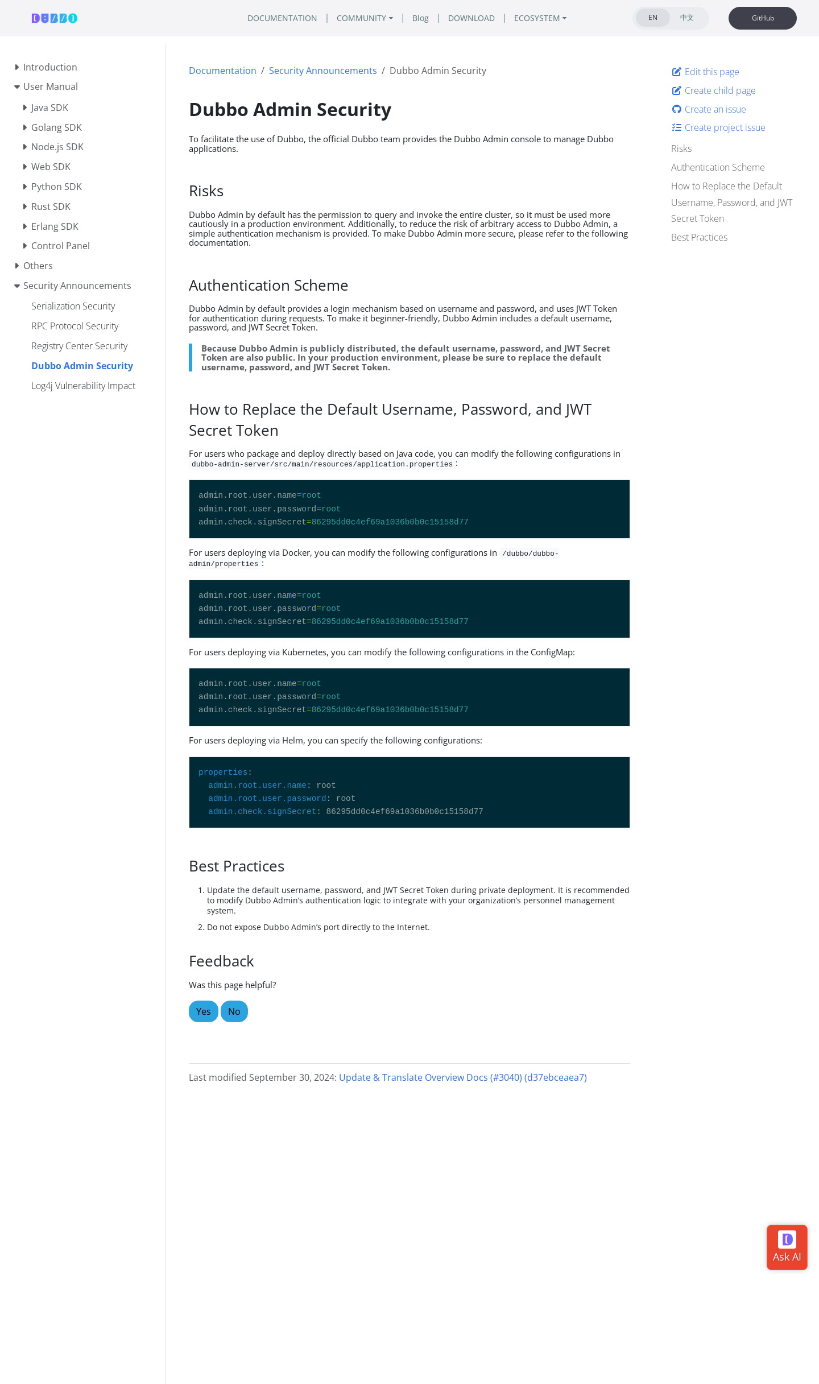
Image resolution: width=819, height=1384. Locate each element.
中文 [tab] (687, 17)
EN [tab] (652, 17)
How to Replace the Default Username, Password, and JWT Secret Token (731, 202)
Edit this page (705, 71)
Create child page (713, 90)
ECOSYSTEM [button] (537, 18)
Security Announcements (323, 70)
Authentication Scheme (718, 167)
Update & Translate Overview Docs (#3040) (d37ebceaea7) (463, 1077)
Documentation (223, 70)
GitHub (763, 18)
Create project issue (718, 127)
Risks (681, 148)
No (234, 1011)
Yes (203, 1011)
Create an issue (708, 109)
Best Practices (699, 237)
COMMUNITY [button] (361, 18)
